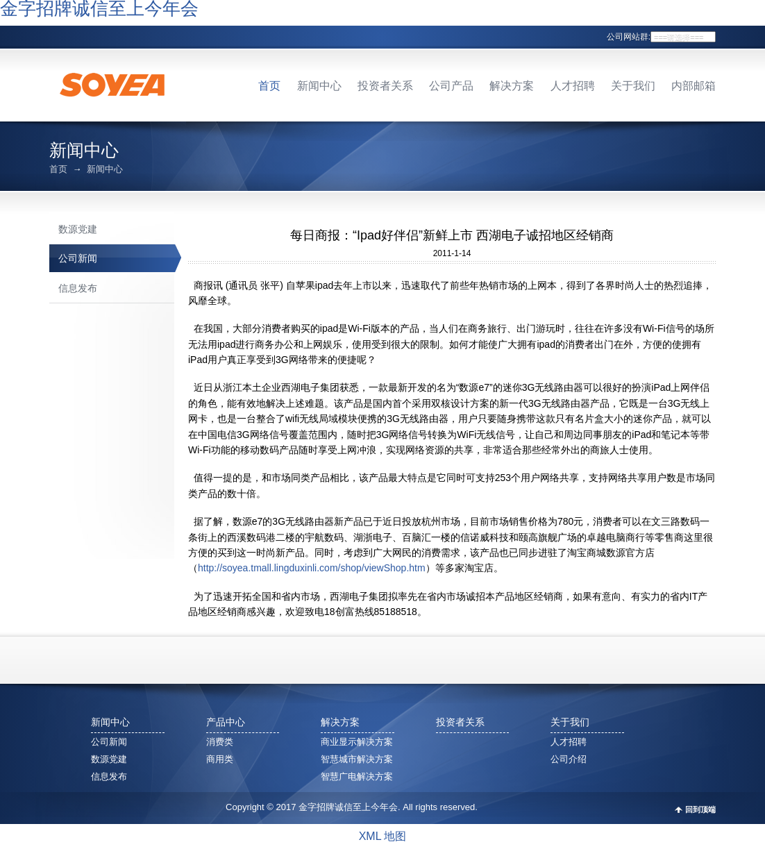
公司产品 (451, 86)
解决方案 (511, 86)
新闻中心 (319, 86)
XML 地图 (383, 836)
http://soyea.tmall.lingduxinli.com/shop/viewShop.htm (312, 567)
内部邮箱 (693, 86)
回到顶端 (700, 810)
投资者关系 (385, 86)
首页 (269, 86)
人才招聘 (572, 86)
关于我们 (633, 86)
